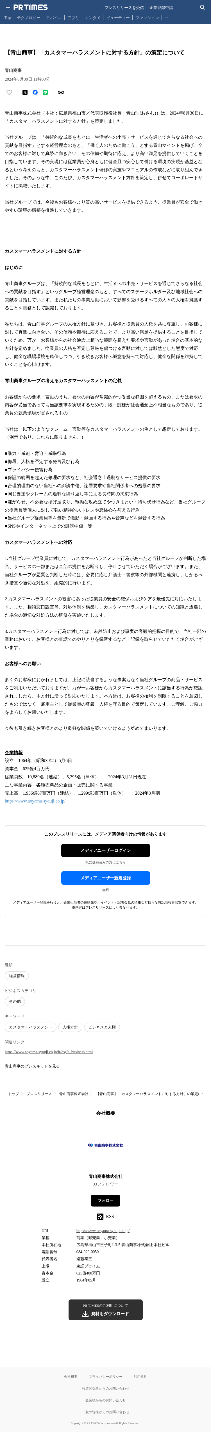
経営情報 (17, 976)
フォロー (106, 1200)
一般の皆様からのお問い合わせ (105, 1412)
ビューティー (118, 17)
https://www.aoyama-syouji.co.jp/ (35, 801)
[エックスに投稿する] (25, 92)
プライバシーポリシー (105, 1376)
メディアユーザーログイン (105, 850)
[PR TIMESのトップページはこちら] (30, 7)
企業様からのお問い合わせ (105, 1400)
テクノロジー (28, 17)
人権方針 (70, 1027)
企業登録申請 (161, 7)
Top (7, 17)
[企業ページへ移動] (105, 1147)
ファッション (147, 17)
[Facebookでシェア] (35, 92)
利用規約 (140, 1376)
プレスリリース (39, 1094)
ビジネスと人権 (102, 1027)
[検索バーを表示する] (203, 7)
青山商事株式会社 (74, 1094)
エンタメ (93, 17)
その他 (15, 1001)
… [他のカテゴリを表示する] (166, 16)
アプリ (73, 17)
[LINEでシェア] (45, 92)
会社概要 (71, 1376)
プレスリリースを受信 (124, 7)
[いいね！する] (9, 92)
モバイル (54, 17)
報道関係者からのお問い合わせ (105, 1388)
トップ (13, 1094)
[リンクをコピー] (60, 92)
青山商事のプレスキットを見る (32, 1066)
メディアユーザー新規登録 (105, 878)
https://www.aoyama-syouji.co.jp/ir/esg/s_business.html (49, 1052)
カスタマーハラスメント (30, 1027)
